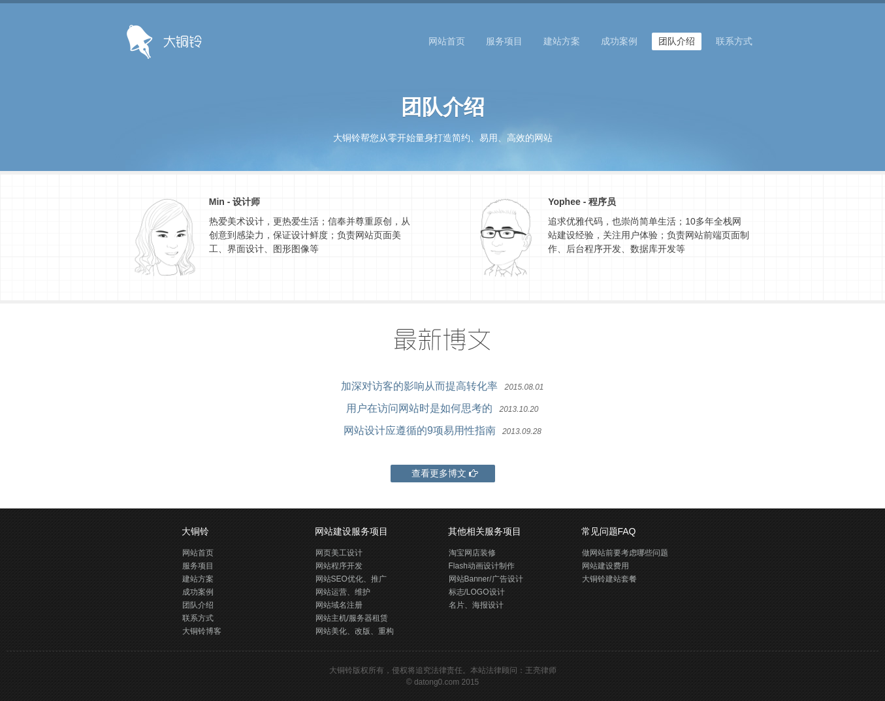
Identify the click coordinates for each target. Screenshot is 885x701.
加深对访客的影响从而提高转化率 (419, 386)
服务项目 (504, 41)
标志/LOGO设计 (477, 592)
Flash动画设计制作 (482, 565)
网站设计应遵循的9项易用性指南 (420, 430)
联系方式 (734, 41)
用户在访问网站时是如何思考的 (419, 408)
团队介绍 (676, 41)
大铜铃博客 (201, 631)
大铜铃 (341, 670)
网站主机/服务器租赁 (351, 618)
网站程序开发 (338, 565)
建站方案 (561, 41)
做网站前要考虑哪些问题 (625, 552)
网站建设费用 (605, 565)
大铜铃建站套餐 (609, 579)
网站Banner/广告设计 (486, 579)
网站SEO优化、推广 (351, 579)
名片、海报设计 (476, 605)
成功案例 (619, 41)
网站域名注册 (338, 605)
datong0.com (436, 682)
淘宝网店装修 (472, 552)
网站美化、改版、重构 (354, 631)
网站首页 (446, 41)
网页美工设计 (338, 552)
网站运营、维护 (342, 592)
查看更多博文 (443, 473)
